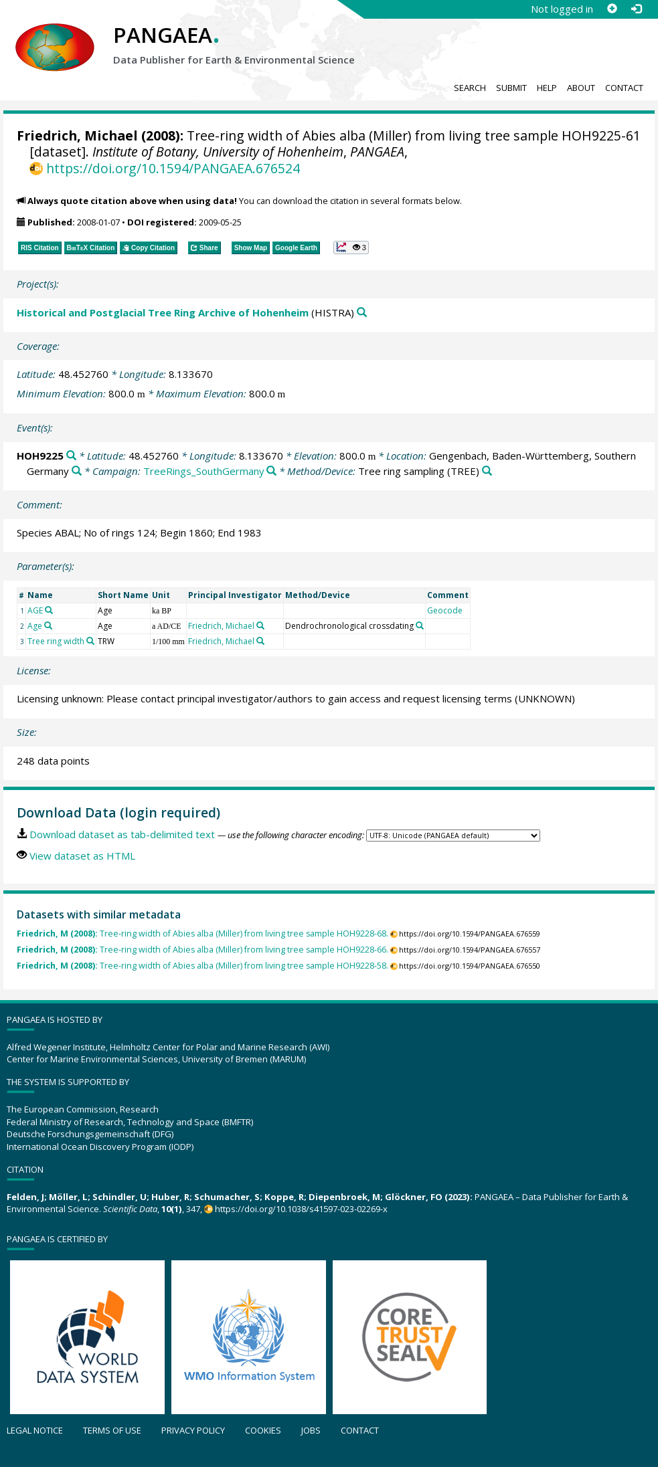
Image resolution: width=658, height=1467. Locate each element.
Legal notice (35, 1430)
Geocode (445, 610)
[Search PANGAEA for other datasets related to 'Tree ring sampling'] (487, 471)
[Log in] (636, 9)
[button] (351, 247)
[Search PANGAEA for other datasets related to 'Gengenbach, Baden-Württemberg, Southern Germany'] (77, 471)
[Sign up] (612, 9)
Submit (511, 88)
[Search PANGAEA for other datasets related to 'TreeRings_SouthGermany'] (271, 471)
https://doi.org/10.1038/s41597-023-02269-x (301, 1209)
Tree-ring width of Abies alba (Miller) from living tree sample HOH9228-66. (202, 949)
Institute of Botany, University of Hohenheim (217, 151)
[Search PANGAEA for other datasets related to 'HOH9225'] (71, 456)
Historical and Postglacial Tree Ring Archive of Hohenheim (163, 312)
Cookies (263, 1430)
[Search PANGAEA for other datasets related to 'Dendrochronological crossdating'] (420, 625)
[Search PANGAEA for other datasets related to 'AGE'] (49, 610)
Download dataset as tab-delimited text (122, 834)
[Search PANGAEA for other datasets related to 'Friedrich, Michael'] (260, 625)
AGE (35, 610)
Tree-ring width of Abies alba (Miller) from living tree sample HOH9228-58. (202, 965)
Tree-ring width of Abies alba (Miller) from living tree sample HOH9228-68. (202, 933)
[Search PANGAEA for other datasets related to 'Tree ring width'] (90, 641)
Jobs (311, 1430)
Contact (624, 88)
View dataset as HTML (82, 855)
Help (547, 88)
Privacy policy (193, 1430)
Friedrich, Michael (77, 135)
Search (470, 88)
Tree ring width (55, 641)
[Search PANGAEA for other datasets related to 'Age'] (48, 625)
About (581, 88)
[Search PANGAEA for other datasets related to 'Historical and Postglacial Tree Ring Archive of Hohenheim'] (362, 313)
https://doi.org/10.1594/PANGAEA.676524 (173, 168)
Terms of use (112, 1430)
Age (34, 625)
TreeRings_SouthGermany (203, 471)
